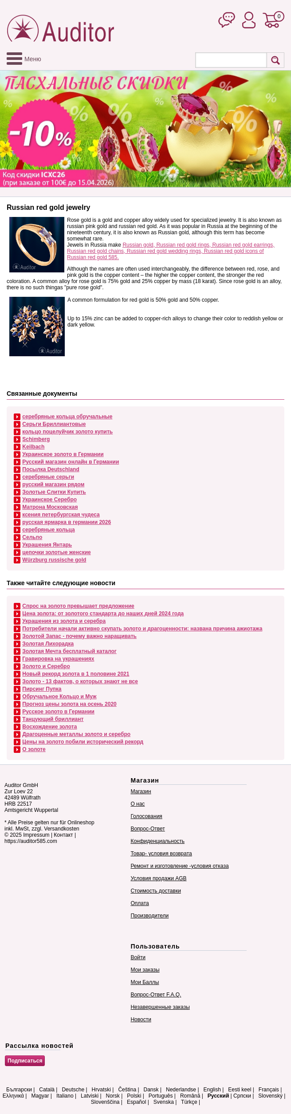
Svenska (163, 1102)
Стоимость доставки (155, 891)
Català (47, 1089)
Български (19, 1089)
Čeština (127, 1089)
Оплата (139, 903)
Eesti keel (239, 1089)
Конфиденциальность (157, 841)
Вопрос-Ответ (147, 829)
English (212, 1089)
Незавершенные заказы (159, 1007)
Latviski (89, 1096)
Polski (134, 1096)
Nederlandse (181, 1089)
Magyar (40, 1096)
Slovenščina (105, 1102)
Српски (242, 1096)
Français (269, 1089)
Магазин (140, 791)
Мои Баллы (144, 982)
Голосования (146, 816)
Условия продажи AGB (158, 878)
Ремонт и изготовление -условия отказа (179, 866)
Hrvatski (101, 1089)
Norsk (113, 1096)
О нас (137, 804)
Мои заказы (144, 970)
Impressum (36, 835)
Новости (140, 1019)
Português (161, 1096)
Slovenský (270, 1096)
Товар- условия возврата (161, 853)
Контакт (63, 835)
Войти (138, 957)
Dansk (151, 1089)
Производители (149, 916)
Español (136, 1102)
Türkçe (189, 1102)
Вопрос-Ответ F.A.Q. (155, 995)
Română (190, 1096)
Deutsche (73, 1089)
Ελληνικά (13, 1096)
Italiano (65, 1096)
